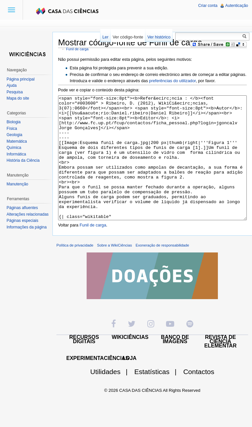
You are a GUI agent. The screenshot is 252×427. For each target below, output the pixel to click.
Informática (16, 154)
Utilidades (111, 396)
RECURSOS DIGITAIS (84, 364)
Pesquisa (15, 92)
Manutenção (17, 184)
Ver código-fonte (128, 37)
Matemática (17, 141)
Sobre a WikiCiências (114, 270)
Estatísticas (158, 396)
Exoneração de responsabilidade (162, 270)
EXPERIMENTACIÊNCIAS (97, 383)
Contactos (198, 396)
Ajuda (12, 85)
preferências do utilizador (172, 80)
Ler (105, 37)
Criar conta (208, 5)
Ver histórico (158, 37)
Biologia (14, 122)
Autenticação (236, 5)
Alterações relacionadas (28, 214)
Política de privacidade (75, 270)
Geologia (14, 134)
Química (14, 147)
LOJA (129, 383)
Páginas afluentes (22, 207)
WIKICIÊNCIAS (130, 362)
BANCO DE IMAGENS (175, 364)
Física (12, 128)
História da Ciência (23, 160)
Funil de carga (77, 49)
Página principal (20, 79)
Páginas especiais (22, 220)
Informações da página (27, 227)
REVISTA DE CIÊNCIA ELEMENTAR (220, 366)
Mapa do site (18, 98)
